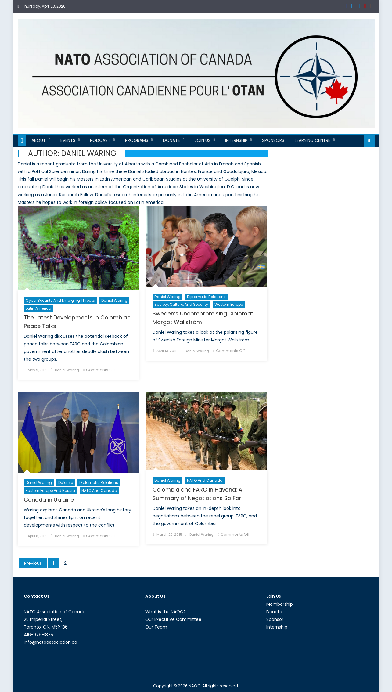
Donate (171, 140)
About (38, 140)
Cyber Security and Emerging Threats (60, 300)
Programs (136, 140)
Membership (279, 604)
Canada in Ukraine (49, 499)
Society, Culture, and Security (181, 304)
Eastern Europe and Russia (50, 490)
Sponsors (273, 140)
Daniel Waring (114, 300)
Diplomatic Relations (206, 296)
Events (67, 140)
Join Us (202, 140)
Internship (236, 140)
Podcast (100, 140)
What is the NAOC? (165, 612)
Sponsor (274, 619)
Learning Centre (312, 140)
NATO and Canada (99, 490)
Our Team (156, 627)
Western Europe (228, 304)
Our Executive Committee (173, 619)
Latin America (38, 308)
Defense (65, 482)
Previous (33, 563)
